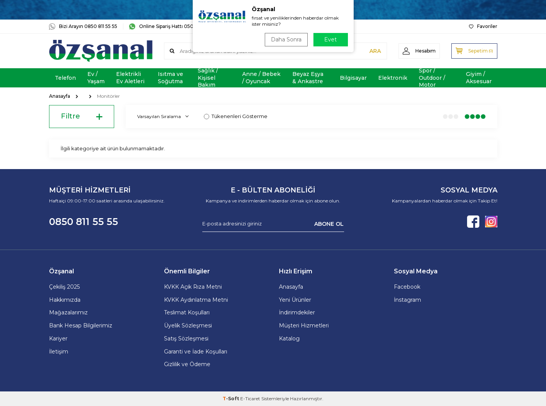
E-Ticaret (250, 398)
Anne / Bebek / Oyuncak (261, 78)
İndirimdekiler (297, 312)
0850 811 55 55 (83, 221)
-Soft (231, 398)
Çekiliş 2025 (64, 286)
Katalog (289, 338)
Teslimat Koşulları (187, 312)
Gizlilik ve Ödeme (187, 364)
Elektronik (392, 77)
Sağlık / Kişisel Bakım (208, 77)
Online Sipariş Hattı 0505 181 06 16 (172, 26)
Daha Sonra (286, 39)
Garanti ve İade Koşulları (195, 351)
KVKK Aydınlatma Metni (196, 299)
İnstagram (407, 299)
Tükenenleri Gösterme (235, 116)
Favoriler (483, 26)
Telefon (65, 77)
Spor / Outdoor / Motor (432, 77)
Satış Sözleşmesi (186, 338)
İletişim (58, 351)
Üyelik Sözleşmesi (188, 325)
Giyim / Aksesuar (479, 78)
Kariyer (58, 338)
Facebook (407, 286)
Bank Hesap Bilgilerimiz (80, 325)
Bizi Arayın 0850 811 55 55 (83, 26)
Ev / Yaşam (96, 78)
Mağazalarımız (68, 312)
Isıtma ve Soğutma (170, 78)
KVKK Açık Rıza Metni (193, 286)
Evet (330, 39)
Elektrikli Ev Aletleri (130, 78)
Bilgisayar (353, 77)
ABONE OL (329, 223)
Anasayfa (59, 96)
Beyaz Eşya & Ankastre (307, 78)
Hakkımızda (64, 299)
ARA (375, 51)
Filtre (81, 116)
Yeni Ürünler (295, 299)
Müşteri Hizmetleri (304, 325)
